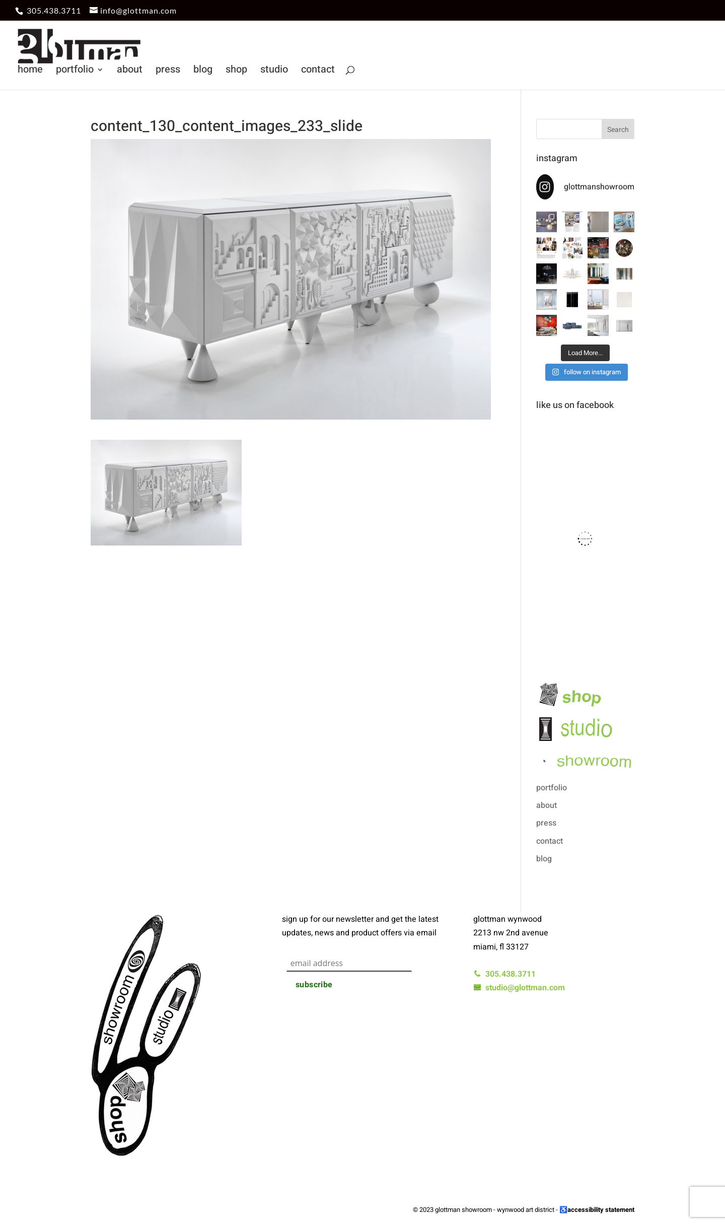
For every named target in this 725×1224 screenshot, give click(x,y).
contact (318, 71)
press (168, 71)
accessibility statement (600, 1209)
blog (202, 71)
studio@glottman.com (519, 988)
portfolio (75, 71)
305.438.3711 (54, 10)
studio (274, 71)
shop (236, 71)
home (30, 71)
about (129, 71)
